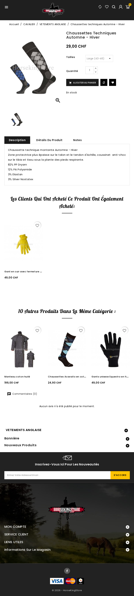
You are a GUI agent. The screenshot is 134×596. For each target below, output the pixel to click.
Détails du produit (49, 140)
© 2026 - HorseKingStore (67, 590)
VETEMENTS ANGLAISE (24, 430)
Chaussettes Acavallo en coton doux (71, 376)
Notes (77, 140)
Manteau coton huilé (17, 376)
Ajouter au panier (82, 82)
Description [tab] (17, 140)
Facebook (67, 571)
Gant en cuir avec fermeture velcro (26, 271)
